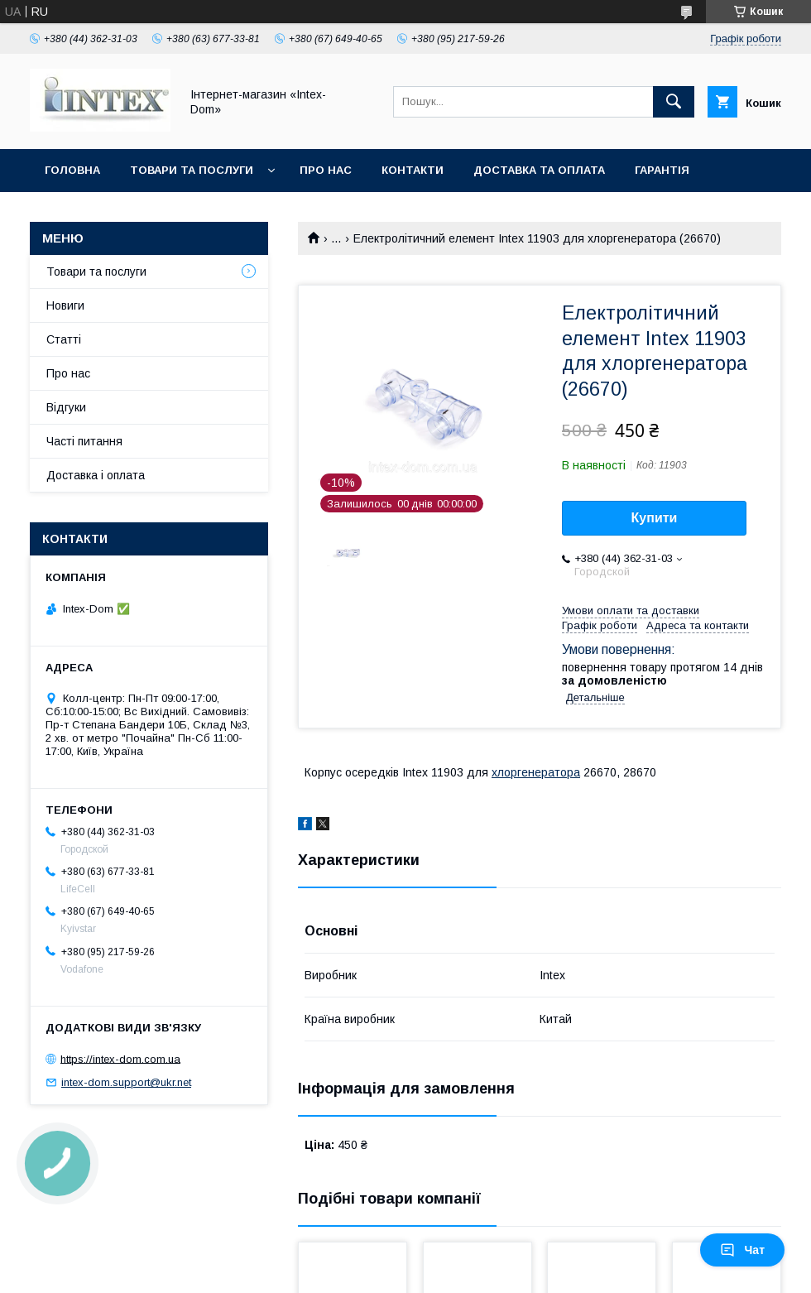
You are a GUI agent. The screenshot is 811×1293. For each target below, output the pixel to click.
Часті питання (84, 441)
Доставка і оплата (95, 475)
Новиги (65, 305)
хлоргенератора (536, 772)
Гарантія (662, 170)
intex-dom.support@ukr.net (126, 1082)
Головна (72, 170)
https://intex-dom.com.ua (120, 1058)
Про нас (326, 170)
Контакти (413, 170)
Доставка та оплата (539, 170)
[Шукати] (673, 102)
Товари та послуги (191, 170)
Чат (742, 1250)
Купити (654, 518)
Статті (63, 339)
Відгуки (66, 407)
